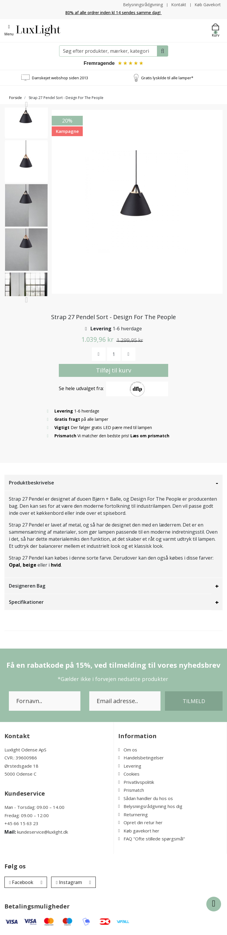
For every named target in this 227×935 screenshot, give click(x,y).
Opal (14, 565)
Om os (127, 750)
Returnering (133, 815)
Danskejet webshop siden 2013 (60, 77)
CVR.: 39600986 (20, 758)
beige (29, 565)
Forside (15, 97)
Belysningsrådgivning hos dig (150, 806)
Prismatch (131, 790)
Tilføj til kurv (113, 371)
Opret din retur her (140, 823)
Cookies (129, 774)
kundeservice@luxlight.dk (42, 832)
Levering (129, 766)
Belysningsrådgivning (142, 4)
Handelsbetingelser (141, 758)
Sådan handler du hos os (145, 799)
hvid (56, 565)
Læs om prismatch (150, 436)
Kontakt (178, 4)
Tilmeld (194, 701)
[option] (26, 131)
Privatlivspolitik (136, 782)
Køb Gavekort (207, 4)
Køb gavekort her (138, 831)
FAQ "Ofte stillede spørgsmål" (151, 839)
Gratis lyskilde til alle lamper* (167, 77)
